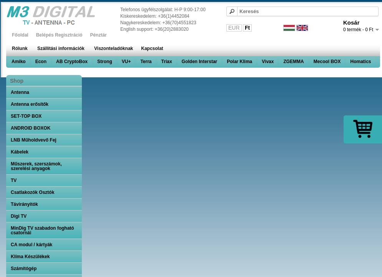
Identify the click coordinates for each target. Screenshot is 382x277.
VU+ (126, 61)
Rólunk (20, 48)
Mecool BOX (327, 61)
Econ (41, 61)
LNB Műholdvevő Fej (33, 140)
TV (14, 180)
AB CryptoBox (72, 61)
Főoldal (20, 35)
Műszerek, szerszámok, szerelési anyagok (36, 166)
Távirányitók (24, 204)
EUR (234, 28)
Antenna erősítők (29, 104)
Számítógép (24, 268)
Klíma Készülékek (30, 256)
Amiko (19, 61)
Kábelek (19, 152)
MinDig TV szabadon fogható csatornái (42, 230)
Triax (166, 61)
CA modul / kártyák (31, 244)
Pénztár (98, 35)
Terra (145, 61)
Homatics (360, 61)
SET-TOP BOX (26, 116)
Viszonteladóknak (113, 48)
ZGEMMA (293, 61)
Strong (104, 61)
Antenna (20, 92)
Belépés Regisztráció (59, 35)
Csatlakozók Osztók (32, 192)
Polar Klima (239, 61)
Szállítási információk (61, 48)
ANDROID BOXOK (30, 128)
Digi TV (19, 216)
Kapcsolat (152, 48)
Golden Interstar (200, 61)
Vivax (268, 61)
